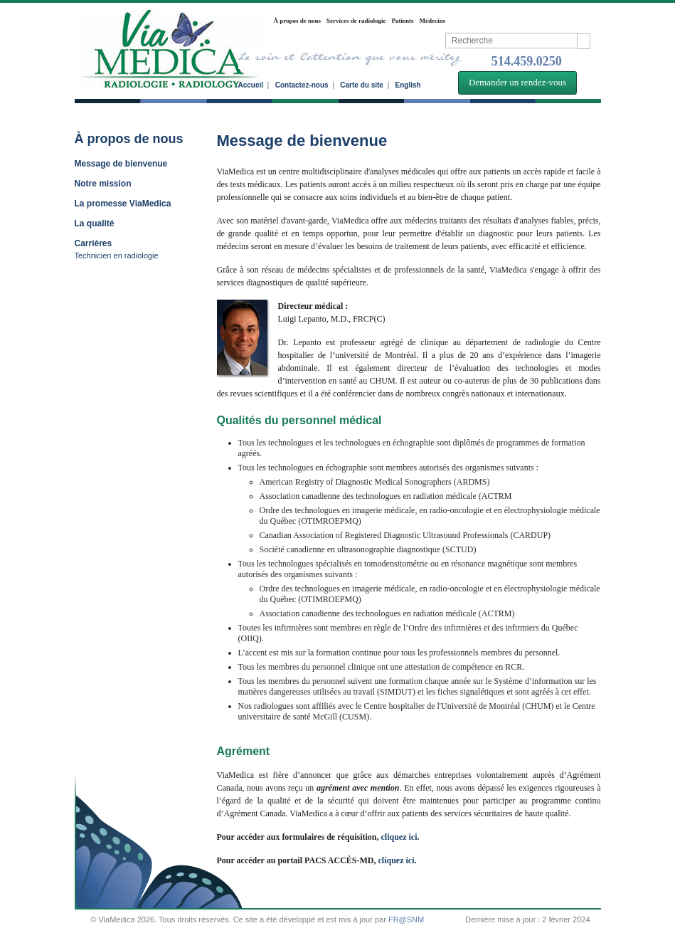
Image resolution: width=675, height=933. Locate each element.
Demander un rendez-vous (517, 82)
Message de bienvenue (121, 164)
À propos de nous (297, 20)
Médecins (433, 20)
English (408, 85)
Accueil (251, 85)
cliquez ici (399, 837)
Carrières (93, 243)
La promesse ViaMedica (123, 204)
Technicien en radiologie (117, 255)
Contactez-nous (302, 85)
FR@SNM (406, 919)
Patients (403, 20)
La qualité (95, 223)
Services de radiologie (356, 20)
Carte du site (361, 85)
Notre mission (103, 184)
